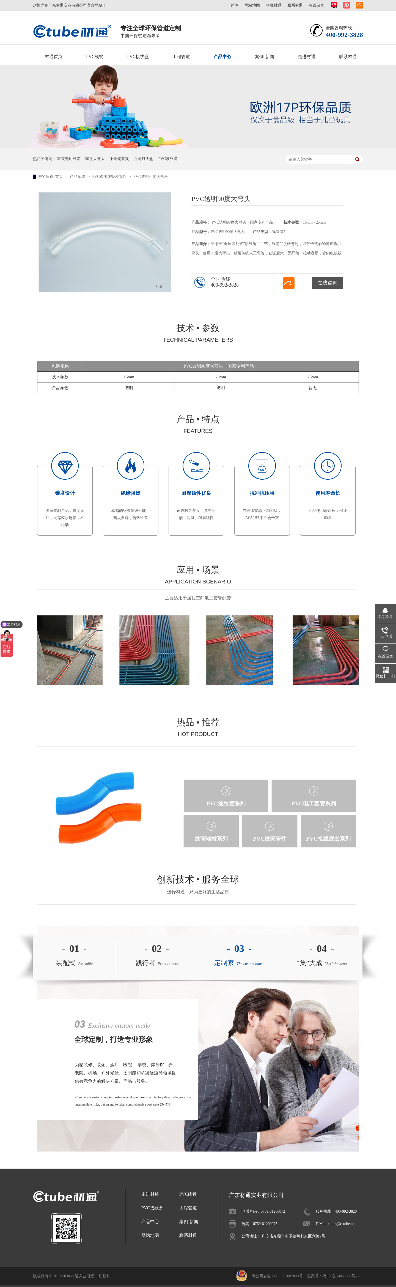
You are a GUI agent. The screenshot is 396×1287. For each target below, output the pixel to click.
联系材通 (295, 5)
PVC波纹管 (167, 159)
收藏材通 (273, 5)
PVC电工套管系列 (314, 803)
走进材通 (306, 56)
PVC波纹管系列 (226, 803)
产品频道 (78, 177)
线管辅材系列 (211, 839)
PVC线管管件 (269, 839)
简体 (234, 5)
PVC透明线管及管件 (110, 177)
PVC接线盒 (138, 56)
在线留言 (316, 5)
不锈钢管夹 (119, 159)
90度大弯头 (95, 159)
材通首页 (53, 56)
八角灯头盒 (143, 159)
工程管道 (181, 56)
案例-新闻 (264, 56)
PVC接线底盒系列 (328, 839)
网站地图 (252, 5)
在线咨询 (327, 283)
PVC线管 (94, 56)
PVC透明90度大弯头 (150, 177)
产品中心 (222, 56)
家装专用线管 (68, 159)
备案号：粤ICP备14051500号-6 (333, 1276)
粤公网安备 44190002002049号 (277, 1276)
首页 (59, 177)
